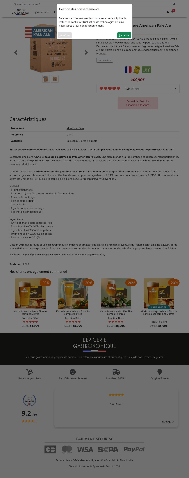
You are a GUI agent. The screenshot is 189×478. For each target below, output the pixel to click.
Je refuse (65, 35)
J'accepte (124, 35)
